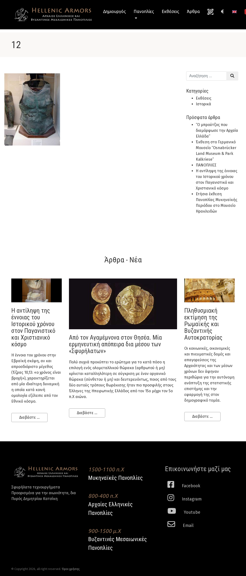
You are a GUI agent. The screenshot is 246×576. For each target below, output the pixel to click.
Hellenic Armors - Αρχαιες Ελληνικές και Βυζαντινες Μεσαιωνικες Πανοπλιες (53, 14)
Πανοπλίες (144, 11)
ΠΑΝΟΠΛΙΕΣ (206, 165)
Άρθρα (193, 11)
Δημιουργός (114, 11)
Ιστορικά (203, 104)
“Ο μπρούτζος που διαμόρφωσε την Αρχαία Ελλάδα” (217, 130)
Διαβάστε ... (29, 417)
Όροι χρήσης (71, 569)
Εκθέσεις (170, 11)
